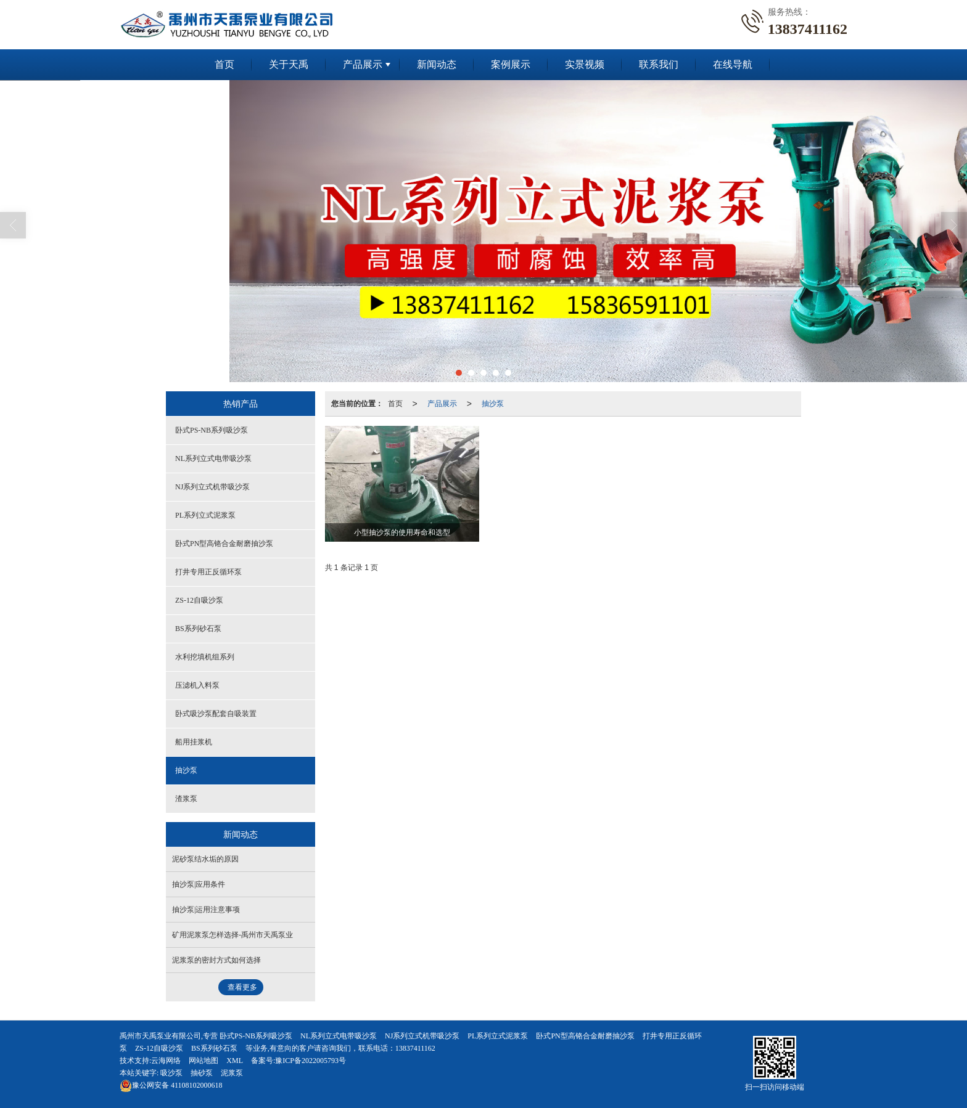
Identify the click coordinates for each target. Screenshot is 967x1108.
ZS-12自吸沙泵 (199, 600)
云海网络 (166, 1060)
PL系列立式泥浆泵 (205, 515)
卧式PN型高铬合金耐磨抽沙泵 (224, 543)
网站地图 (203, 1060)
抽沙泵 (493, 403)
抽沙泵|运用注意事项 (206, 909)
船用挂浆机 (193, 742)
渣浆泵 (186, 798)
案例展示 (510, 64)
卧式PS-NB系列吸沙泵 (211, 430)
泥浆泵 (232, 1073)
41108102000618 (171, 1085)
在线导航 (732, 64)
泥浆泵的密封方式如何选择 (216, 960)
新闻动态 (436, 64)
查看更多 (242, 987)
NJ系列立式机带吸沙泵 (212, 487)
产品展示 (362, 64)
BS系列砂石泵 (198, 628)
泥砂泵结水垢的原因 (205, 859)
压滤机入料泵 (197, 685)
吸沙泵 (171, 1073)
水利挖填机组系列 (204, 657)
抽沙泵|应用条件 (198, 884)
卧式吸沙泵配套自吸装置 (216, 713)
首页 (224, 64)
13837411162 (415, 1048)
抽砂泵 (202, 1073)
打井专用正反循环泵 (208, 572)
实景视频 (584, 64)
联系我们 (658, 64)
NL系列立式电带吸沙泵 (213, 458)
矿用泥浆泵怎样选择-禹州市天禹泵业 (232, 935)
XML (234, 1060)
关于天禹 (288, 64)
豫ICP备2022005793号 (310, 1060)
